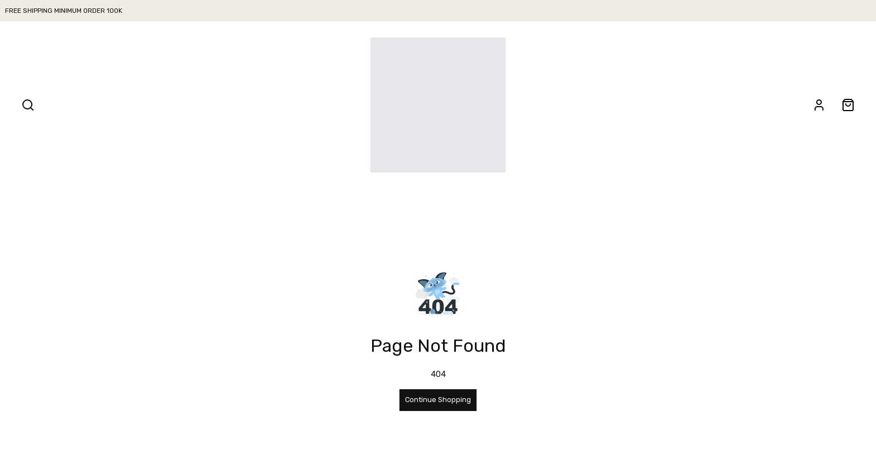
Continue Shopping (438, 399)
